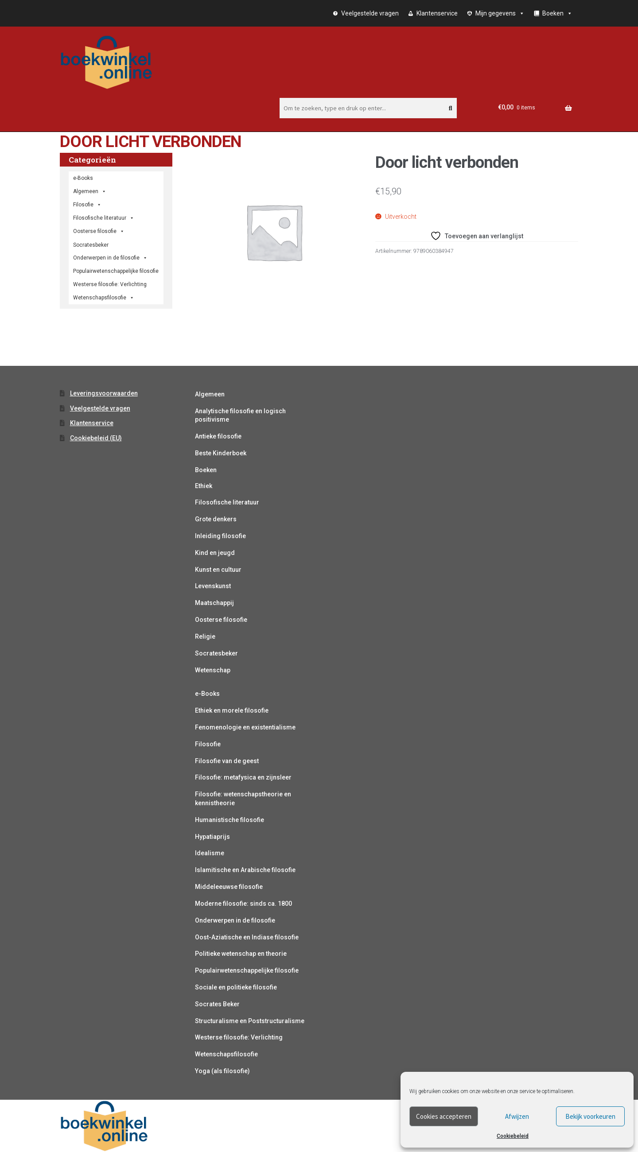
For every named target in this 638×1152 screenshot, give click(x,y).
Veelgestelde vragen (370, 13)
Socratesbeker (216, 653)
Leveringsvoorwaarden (104, 393)
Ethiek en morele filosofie (231, 710)
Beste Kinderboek (220, 453)
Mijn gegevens (500, 13)
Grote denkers (216, 519)
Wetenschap (212, 670)
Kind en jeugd (215, 552)
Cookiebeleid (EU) (96, 438)
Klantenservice (437, 13)
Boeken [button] (557, 13)
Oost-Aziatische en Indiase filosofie (247, 937)
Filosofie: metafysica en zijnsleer (243, 777)
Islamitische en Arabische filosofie (245, 869)
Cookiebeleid (513, 1136)
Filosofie (87, 205)
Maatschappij (214, 602)
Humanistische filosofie (229, 819)
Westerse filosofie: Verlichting (110, 284)
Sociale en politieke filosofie (236, 987)
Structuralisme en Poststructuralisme (249, 1020)
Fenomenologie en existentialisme (245, 727)
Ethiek (203, 485)
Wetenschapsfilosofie (103, 298)
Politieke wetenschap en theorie (241, 953)
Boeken (206, 469)
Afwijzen (517, 1116)
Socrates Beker (217, 1004)
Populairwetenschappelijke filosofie (116, 271)
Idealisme (209, 853)
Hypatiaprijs (212, 836)
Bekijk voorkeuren (590, 1116)
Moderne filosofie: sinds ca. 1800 (243, 903)
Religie (205, 636)
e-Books (83, 178)
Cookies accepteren (443, 1116)
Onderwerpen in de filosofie (110, 258)
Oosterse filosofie (98, 231)
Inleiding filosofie (220, 535)
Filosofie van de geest (227, 760)
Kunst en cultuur (218, 569)
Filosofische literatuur (103, 218)
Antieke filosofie (218, 436)
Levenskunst (213, 586)
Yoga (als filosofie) (222, 1070)
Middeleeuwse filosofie (229, 886)
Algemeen (210, 394)
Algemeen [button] (89, 191)
